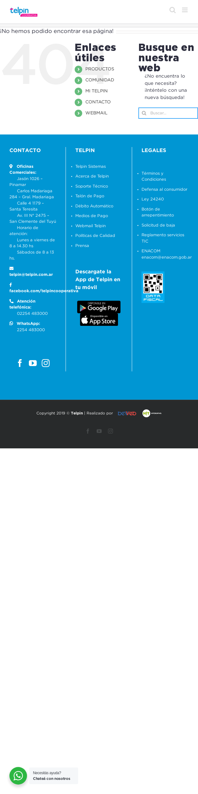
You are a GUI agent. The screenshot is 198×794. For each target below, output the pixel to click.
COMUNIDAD (99, 80)
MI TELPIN (96, 91)
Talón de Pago (89, 196)
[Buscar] (144, 113)
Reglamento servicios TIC (163, 238)
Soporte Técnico (91, 186)
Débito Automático (94, 206)
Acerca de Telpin (92, 176)
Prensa (82, 246)
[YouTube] (33, 363)
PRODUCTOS (99, 69)
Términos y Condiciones (154, 177)
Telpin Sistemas (90, 166)
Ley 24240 (153, 199)
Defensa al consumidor (164, 189)
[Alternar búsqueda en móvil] (172, 10)
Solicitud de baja (158, 225)
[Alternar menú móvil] (185, 10)
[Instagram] (46, 363)
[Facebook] (20, 363)
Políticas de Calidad (95, 236)
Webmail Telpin (90, 226)
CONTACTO (98, 102)
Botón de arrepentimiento (158, 212)
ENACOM (151, 251)
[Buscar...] (168, 113)
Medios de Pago (91, 216)
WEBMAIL (96, 113)
